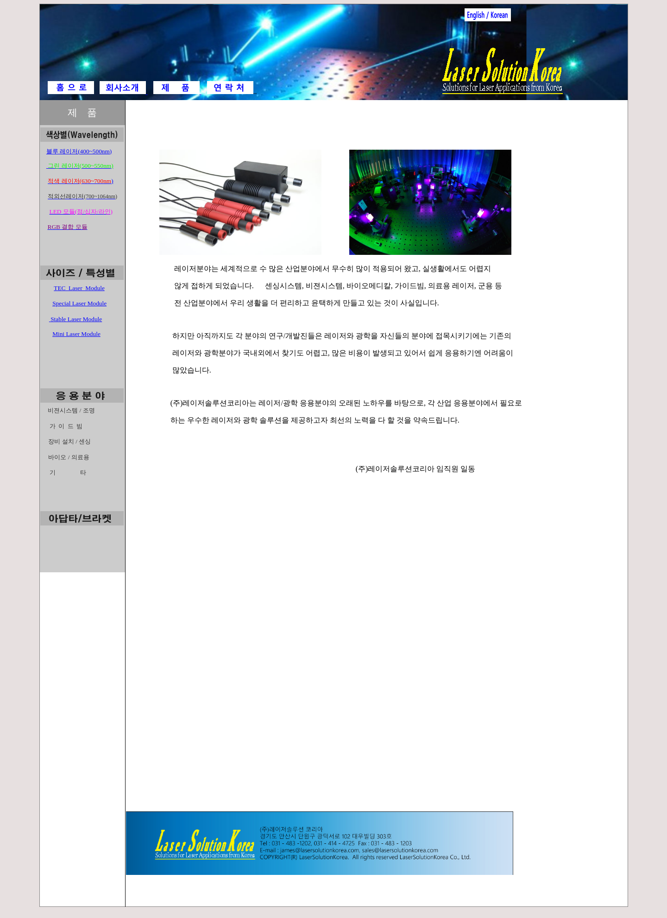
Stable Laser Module (76, 319)
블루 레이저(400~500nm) (79, 151)
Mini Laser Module (76, 333)
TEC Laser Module (79, 288)
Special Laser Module (79, 303)
